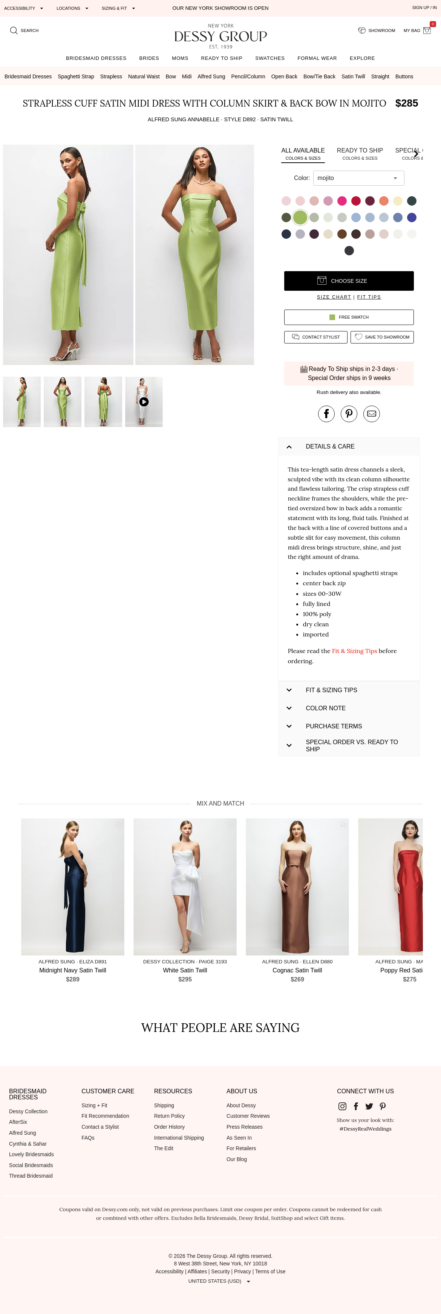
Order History (169, 1127)
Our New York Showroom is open (220, 8)
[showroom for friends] (377, 30)
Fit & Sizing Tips (354, 651)
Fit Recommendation (105, 1116)
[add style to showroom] (382, 337)
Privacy (242, 1271)
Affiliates (197, 1271)
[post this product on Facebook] (326, 414)
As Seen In (239, 1138)
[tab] (303, 154)
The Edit (163, 1148)
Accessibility (169, 1271)
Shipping (164, 1105)
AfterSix (18, 1122)
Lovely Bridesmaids (31, 1154)
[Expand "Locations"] (73, 8)
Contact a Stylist (100, 1127)
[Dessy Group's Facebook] (359, 1106)
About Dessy (241, 1105)
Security (220, 1271)
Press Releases (245, 1127)
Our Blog (237, 1159)
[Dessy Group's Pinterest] (385, 1106)
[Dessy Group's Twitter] (372, 1106)
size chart (334, 297)
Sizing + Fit (94, 1105)
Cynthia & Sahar (28, 1144)
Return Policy (169, 1116)
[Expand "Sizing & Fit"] (119, 8)
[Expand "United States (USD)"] (220, 1281)
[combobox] (353, 178)
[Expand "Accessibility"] (24, 8)
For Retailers (241, 1148)
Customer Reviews (248, 1116)
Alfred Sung (22, 1133)
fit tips (369, 297)
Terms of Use (270, 1271)
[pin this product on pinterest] (349, 414)
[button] (69, 256)
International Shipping (179, 1138)
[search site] (24, 30)
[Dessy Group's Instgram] (345, 1106)
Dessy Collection (28, 1111)
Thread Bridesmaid (31, 1176)
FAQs (87, 1138)
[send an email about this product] (371, 414)
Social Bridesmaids (31, 1165)
